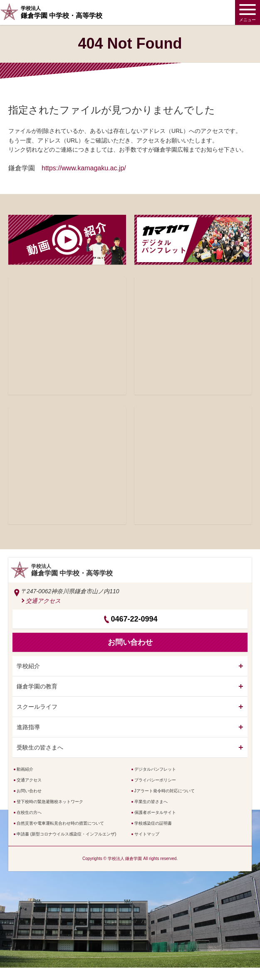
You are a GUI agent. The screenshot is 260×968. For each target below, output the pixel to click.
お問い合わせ (29, 791)
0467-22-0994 (134, 619)
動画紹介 (25, 769)
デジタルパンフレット (155, 769)
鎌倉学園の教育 (37, 686)
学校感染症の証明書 (153, 823)
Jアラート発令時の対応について (164, 791)
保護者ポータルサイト (155, 812)
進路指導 (28, 727)
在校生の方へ (29, 812)
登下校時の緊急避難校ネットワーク (50, 801)
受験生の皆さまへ (40, 747)
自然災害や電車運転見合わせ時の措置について (60, 823)
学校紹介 (28, 666)
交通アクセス (43, 600)
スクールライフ (37, 706)
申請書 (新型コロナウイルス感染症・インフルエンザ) (66, 834)
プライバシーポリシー (155, 780)
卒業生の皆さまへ (151, 801)
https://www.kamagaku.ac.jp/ (84, 168)
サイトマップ (146, 834)
